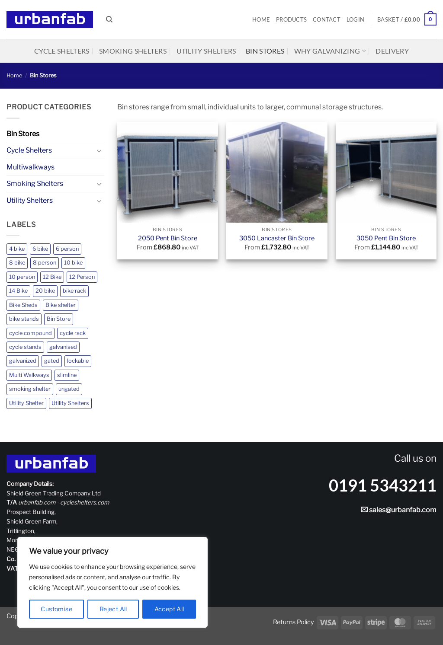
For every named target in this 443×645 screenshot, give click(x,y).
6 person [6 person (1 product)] (67, 249)
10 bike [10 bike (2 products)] (73, 262)
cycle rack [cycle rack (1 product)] (73, 333)
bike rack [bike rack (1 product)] (74, 290)
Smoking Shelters (133, 51)
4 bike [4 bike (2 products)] (17, 249)
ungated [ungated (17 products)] (69, 389)
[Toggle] (99, 150)
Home (261, 19)
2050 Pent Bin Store (167, 238)
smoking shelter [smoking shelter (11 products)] (30, 389)
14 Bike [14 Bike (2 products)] (18, 290)
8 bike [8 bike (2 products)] (17, 262)
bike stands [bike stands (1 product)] (24, 319)
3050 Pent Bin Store (386, 238)
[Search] (109, 19)
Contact (326, 19)
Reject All (113, 609)
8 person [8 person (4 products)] (44, 262)
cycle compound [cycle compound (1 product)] (30, 333)
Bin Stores (265, 51)
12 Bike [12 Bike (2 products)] (52, 277)
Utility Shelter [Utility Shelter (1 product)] (26, 403)
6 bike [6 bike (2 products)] (40, 249)
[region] (112, 582)
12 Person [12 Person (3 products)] (82, 277)
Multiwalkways (30, 167)
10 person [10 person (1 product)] (22, 277)
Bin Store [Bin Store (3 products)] (59, 319)
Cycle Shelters (61, 51)
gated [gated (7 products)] (51, 361)
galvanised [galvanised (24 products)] (63, 347)
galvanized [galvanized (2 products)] (22, 361)
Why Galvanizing (330, 51)
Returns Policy (293, 622)
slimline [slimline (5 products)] (67, 375)
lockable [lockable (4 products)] (78, 361)
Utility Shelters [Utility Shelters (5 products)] (70, 403)
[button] (355, 19)
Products (291, 19)
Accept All (169, 609)
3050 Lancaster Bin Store (277, 238)
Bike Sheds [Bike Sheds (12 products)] (23, 305)
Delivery (392, 51)
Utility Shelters (206, 51)
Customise (56, 609)
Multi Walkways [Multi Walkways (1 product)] (29, 375)
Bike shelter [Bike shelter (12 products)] (60, 305)
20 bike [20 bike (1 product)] (45, 290)
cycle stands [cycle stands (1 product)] (25, 347)
